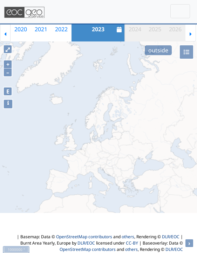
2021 (41, 29)
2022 (61, 29)
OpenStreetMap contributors (84, 237)
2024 (135, 29)
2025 (155, 29)
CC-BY (132, 243)
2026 (175, 29)
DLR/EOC (170, 237)
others (128, 237)
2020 (20, 29)
